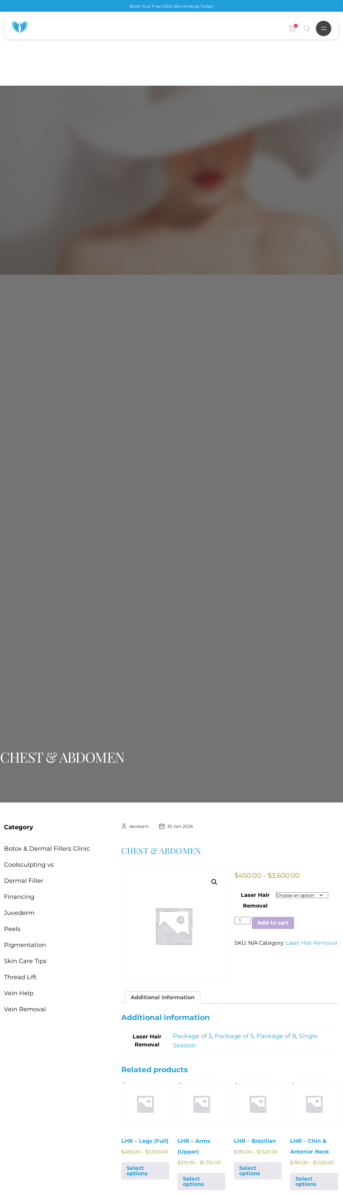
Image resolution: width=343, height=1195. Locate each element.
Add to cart (273, 923)
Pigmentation (25, 945)
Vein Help (18, 993)
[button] (214, 882)
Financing (19, 897)
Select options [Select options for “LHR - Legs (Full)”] (137, 1171)
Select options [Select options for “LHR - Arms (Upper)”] (193, 1181)
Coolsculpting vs (29, 864)
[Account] (292, 28)
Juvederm (19, 913)
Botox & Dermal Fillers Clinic (47, 848)
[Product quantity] (242, 920)
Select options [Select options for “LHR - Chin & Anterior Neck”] (306, 1181)
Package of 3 (192, 1036)
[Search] (306, 28)
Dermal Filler (23, 880)
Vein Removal (25, 1009)
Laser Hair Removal (311, 943)
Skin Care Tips (25, 961)
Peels (12, 929)
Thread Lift (20, 977)
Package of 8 (276, 1036)
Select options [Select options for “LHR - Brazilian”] (249, 1171)
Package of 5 (234, 1036)
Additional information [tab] (163, 997)
